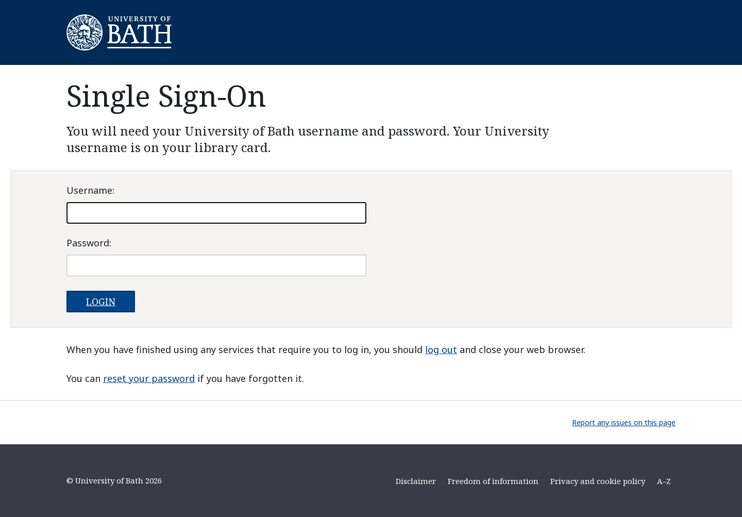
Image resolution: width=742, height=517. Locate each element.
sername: (90, 190)
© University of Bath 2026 (114, 480)
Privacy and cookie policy (597, 481)
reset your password (149, 378)
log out (441, 349)
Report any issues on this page (624, 422)
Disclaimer (416, 481)
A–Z (664, 481)
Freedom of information (493, 481)
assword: (88, 242)
